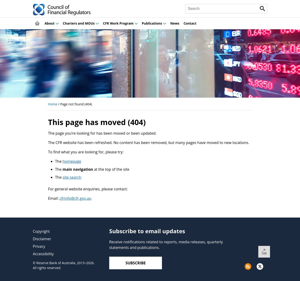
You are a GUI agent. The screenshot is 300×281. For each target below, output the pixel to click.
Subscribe (135, 263)
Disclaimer (42, 238)
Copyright (41, 231)
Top (264, 250)
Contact (190, 23)
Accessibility (43, 253)
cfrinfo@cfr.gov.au (75, 198)
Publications (154, 23)
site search (72, 177)
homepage (72, 161)
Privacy (39, 246)
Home (52, 104)
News (174, 23)
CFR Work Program (120, 23)
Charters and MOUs (81, 23)
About (51, 23)
